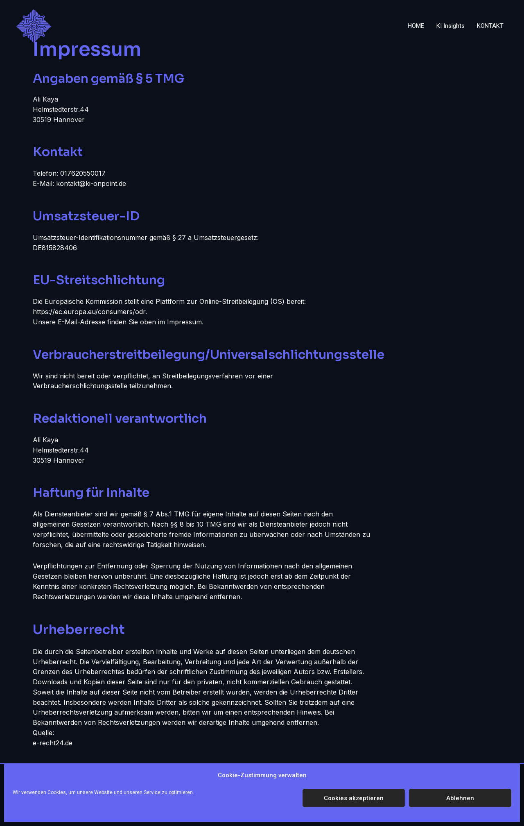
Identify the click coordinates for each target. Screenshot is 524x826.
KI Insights (450, 25)
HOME (416, 25)
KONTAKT (490, 25)
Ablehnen (460, 798)
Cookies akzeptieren (354, 798)
